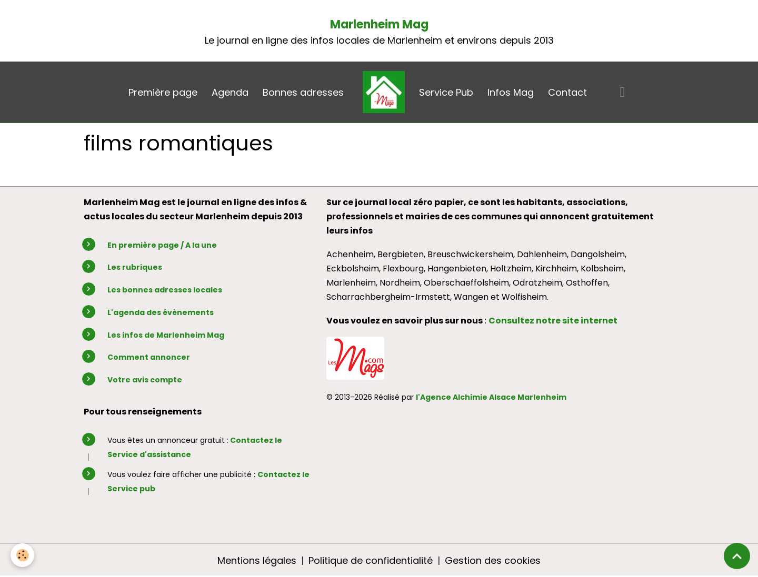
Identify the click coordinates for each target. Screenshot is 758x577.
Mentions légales (256, 560)
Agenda (230, 92)
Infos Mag (510, 92)
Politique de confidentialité (370, 560)
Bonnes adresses (303, 92)
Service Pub (446, 92)
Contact (567, 92)
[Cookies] (22, 555)
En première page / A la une (162, 245)
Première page (162, 92)
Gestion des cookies (493, 560)
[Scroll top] (737, 556)
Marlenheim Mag (379, 24)
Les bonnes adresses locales (164, 290)
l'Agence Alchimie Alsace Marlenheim (491, 397)
